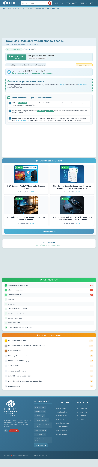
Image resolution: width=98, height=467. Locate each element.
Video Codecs (61, 423)
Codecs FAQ (82, 416)
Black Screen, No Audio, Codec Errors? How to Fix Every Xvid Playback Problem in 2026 (72, 190)
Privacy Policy (82, 420)
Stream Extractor (41, 428)
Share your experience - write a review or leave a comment (33, 73)
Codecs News (61, 438)
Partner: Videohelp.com (40, 463)
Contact (80, 427)
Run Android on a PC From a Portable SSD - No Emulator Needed (26, 221)
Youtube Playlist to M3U (42, 433)
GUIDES (83, 3)
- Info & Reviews (26, 64)
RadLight (63, 84)
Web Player (39, 423)
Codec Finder (40, 415)
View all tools (40, 453)
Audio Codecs (61, 420)
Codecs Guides (61, 442)
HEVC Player (40, 419)
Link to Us (14, 438)
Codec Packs (61, 427)
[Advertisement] (49, 24)
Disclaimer (81, 423)
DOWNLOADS (71, 3)
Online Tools (41, 409)
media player (82, 84)
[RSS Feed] (6, 438)
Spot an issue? (84, 65)
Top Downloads (62, 434)
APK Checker (40, 442)
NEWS (91, 3)
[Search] (36, 3)
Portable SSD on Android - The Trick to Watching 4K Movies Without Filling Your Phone (72, 221)
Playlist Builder (40, 438)
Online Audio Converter (40, 447)
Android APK (61, 416)
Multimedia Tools (62, 431)
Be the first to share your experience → (49, 248)
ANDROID (59, 3)
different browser (28, 121)
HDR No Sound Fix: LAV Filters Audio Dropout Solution (26, 190)
